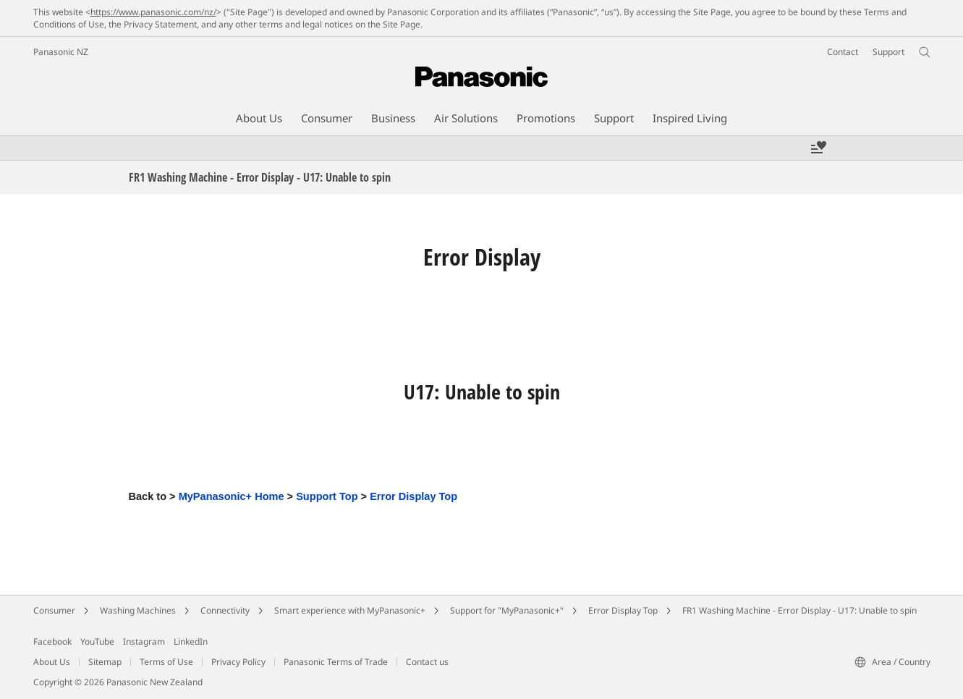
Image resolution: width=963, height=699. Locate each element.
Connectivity (225, 610)
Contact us (427, 662)
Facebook (52, 641)
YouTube (97, 641)
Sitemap (105, 662)
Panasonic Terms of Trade (336, 662)
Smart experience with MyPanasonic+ (349, 610)
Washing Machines (138, 610)
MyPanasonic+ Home (231, 496)
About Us (51, 662)
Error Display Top (413, 496)
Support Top (326, 496)
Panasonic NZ (60, 52)
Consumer (54, 610)
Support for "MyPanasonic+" (507, 610)
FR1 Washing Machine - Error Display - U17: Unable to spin (799, 610)
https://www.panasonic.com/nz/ (153, 12)
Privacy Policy (238, 662)
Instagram (144, 641)
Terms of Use (166, 662)
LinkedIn (191, 641)
